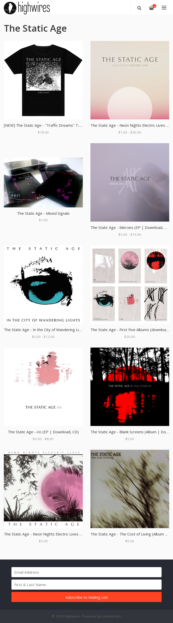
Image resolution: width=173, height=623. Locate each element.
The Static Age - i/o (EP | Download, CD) (43, 431)
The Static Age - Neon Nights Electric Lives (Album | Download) (59, 533)
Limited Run (111, 616)
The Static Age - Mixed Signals (43, 213)
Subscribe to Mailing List (87, 597)
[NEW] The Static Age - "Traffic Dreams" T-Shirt (45, 125)
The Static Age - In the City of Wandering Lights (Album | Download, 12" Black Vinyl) (77, 329)
